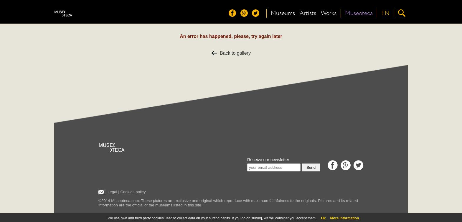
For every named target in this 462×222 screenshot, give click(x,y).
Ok (323, 218)
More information (344, 218)
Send (311, 167)
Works (328, 13)
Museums (283, 13)
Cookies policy (133, 192)
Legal (112, 192)
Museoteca (359, 13)
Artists (308, 13)
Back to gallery (231, 53)
